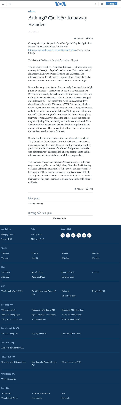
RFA (63, 393)
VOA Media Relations (41, 393)
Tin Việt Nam (36, 234)
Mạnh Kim (5, 272)
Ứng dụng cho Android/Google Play (44, 363)
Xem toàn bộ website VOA (12, 348)
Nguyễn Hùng (37, 272)
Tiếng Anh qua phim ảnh (11, 319)
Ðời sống (65, 258)
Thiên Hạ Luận (68, 277)
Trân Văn (95, 272)
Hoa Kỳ (35, 258)
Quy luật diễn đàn (39, 333)
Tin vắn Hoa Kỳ (98, 291)
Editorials (66, 398)
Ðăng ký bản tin (8, 234)
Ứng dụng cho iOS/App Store (13, 362)
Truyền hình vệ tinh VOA (11, 291)
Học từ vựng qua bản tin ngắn (44, 314)
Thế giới (4, 258)
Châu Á (35, 253)
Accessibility (37, 398)
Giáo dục (31, 11)
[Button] (79, 38)
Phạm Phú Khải (68, 272)
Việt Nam (5, 253)
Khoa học (96, 253)
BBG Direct (6, 393)
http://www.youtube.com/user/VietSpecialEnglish (52, 50)
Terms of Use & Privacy (72, 333)
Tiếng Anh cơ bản (8, 310)
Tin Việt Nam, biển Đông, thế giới (44, 292)
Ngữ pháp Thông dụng (10, 314)
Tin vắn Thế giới (68, 296)
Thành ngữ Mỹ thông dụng (73, 310)
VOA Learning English (71, 319)
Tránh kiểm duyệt (8, 379)
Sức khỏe (95, 258)
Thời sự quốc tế (37, 239)
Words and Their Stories (72, 314)
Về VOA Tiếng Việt (9, 333)
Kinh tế (65, 253)
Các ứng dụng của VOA (71, 362)
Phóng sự (65, 291)
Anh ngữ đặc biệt (39, 319)
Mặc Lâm (5, 277)
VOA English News (9, 398)
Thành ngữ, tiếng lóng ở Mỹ (43, 310)
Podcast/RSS (6, 239)
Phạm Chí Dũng (38, 277)
